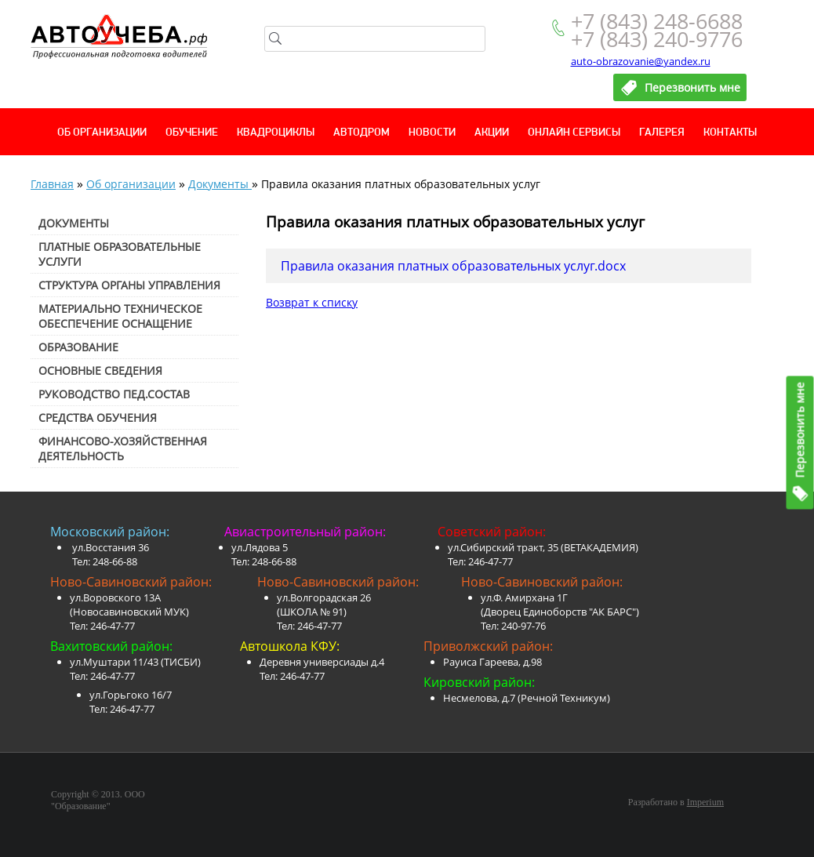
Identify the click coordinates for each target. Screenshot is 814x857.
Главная (52, 183)
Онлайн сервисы (574, 133)
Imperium (705, 802)
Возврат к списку (312, 302)
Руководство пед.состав (114, 394)
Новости (432, 133)
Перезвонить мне (800, 430)
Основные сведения (100, 370)
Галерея (662, 133)
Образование (78, 347)
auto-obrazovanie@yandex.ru (640, 61)
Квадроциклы (275, 133)
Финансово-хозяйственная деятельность (122, 448)
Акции (491, 133)
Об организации (102, 133)
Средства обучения (97, 417)
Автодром (361, 133)
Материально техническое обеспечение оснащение (120, 316)
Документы (220, 183)
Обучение (191, 133)
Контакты (730, 133)
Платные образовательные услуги (119, 254)
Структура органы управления (129, 285)
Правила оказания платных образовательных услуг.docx (453, 265)
